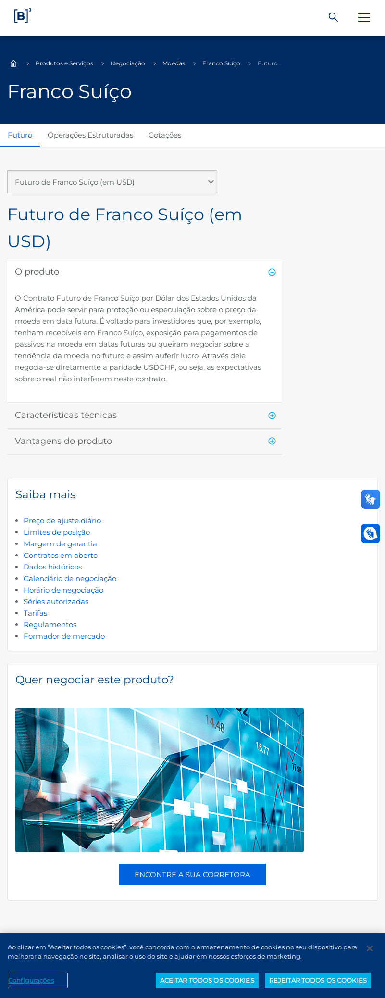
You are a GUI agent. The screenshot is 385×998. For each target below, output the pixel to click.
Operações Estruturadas (90, 134)
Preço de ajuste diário (62, 520)
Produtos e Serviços (64, 63)
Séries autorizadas (56, 601)
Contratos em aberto (61, 555)
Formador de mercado (64, 636)
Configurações (31, 982)
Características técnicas (66, 415)
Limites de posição (57, 532)
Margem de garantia (60, 543)
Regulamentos (50, 624)
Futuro (20, 134)
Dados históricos (53, 566)
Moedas (173, 63)
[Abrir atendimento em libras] (370, 533)
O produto (37, 271)
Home (13, 63)
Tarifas (35, 613)
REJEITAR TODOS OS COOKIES (318, 982)
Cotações (165, 134)
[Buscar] (333, 17)
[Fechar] (369, 950)
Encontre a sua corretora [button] (192, 874)
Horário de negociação (63, 589)
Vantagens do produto (63, 441)
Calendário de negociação (70, 578)
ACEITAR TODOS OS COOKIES (207, 982)
